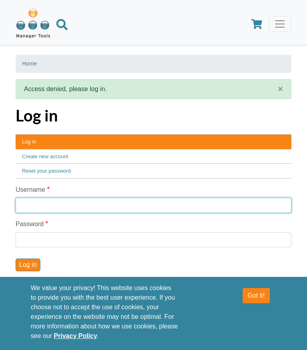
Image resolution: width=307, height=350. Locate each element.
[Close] (280, 89)
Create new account (45, 156)
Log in (29, 142)
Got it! (256, 295)
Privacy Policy (76, 335)
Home (29, 63)
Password (30, 224)
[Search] (62, 26)
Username (30, 189)
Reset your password (46, 171)
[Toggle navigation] (280, 24)
